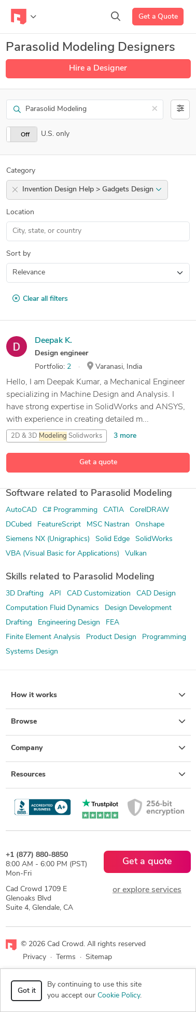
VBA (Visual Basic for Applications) (62, 554)
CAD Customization (99, 594)
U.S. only (55, 134)
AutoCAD (21, 510)
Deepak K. (53, 341)
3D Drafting (25, 594)
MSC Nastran (108, 525)
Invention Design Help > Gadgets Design (92, 189)
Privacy (34, 957)
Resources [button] (98, 774)
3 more (125, 436)
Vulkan (136, 554)
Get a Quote (158, 17)
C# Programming (70, 510)
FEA (112, 623)
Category (20, 171)
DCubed (19, 525)
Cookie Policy (118, 996)
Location (20, 212)
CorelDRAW (149, 510)
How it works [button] (98, 695)
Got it (27, 991)
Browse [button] (98, 721)
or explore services (147, 890)
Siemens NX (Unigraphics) (48, 539)
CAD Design (156, 594)
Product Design (111, 637)
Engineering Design (69, 623)
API (55, 594)
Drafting (19, 623)
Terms (66, 957)
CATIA (113, 510)
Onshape (149, 525)
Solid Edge (112, 539)
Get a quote (98, 462)
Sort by (18, 254)
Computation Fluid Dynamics (52, 608)
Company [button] (98, 748)
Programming (164, 637)
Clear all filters (40, 299)
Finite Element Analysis (43, 637)
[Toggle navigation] (23, 16)
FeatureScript (59, 525)
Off (25, 135)
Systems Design (32, 652)
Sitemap (99, 957)
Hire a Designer (98, 68)
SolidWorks (154, 539)
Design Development (138, 608)
